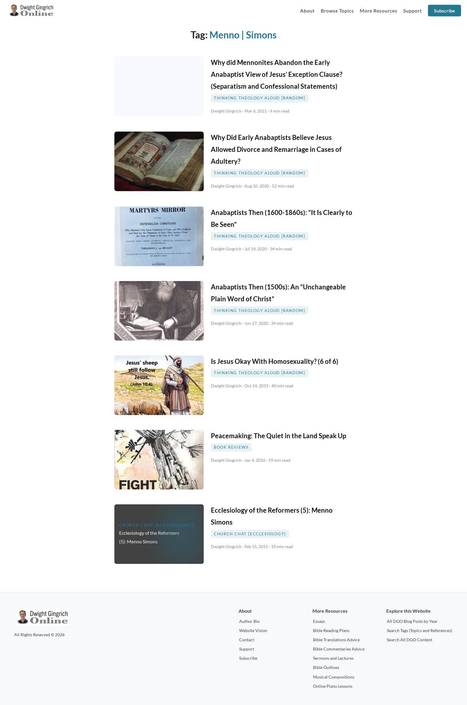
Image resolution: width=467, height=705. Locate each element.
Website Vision (253, 630)
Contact (246, 639)
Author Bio (249, 621)
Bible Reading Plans (331, 630)
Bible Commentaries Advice (339, 648)
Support (246, 648)
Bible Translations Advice (336, 639)
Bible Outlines (326, 667)
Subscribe (444, 10)
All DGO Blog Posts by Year (412, 621)
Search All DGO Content (409, 639)
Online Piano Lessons (332, 686)
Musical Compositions (333, 676)
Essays (319, 621)
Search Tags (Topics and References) (419, 630)
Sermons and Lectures (333, 658)
